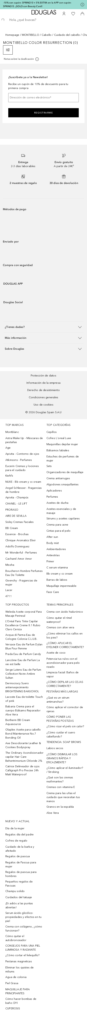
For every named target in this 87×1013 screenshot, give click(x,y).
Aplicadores (54, 490)
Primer (50, 561)
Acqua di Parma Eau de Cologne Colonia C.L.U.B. (21, 637)
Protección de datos (43, 375)
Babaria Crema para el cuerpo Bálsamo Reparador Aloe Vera (23, 710)
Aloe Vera (52, 813)
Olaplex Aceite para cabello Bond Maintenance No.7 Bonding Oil (23, 733)
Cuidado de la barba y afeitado (19, 848)
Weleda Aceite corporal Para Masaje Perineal (23, 613)
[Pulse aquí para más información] (82, 4)
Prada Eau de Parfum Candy (23, 654)
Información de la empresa (43, 382)
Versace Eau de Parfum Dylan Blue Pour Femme (23, 646)
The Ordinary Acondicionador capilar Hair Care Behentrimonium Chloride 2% (24, 756)
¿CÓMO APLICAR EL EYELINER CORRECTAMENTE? (65, 645)
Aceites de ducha (57, 502)
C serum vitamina (57, 567)
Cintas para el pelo (58, 530)
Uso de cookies (43, 404)
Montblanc (12, 432)
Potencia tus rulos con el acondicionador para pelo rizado (63, 663)
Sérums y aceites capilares (63, 518)
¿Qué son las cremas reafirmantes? (59, 779)
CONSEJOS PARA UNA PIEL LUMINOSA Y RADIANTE (22, 947)
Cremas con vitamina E (60, 787)
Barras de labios (56, 579)
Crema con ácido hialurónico (64, 611)
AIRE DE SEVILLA (16, 516)
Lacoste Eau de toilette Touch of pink (24, 699)
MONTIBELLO (30, 35)
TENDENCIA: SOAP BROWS (63, 742)
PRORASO (11, 509)
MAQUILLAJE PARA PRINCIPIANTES (17, 991)
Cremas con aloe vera (60, 627)
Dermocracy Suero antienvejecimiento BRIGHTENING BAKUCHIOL (22, 687)
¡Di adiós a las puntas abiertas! (19, 905)
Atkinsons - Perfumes (18, 460)
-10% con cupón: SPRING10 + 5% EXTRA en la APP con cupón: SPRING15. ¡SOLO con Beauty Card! (37, 4)
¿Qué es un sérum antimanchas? (58, 699)
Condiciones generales (43, 397)
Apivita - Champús (16, 497)
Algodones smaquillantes (62, 484)
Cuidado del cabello (67, 35)
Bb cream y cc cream (59, 573)
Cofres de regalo (16, 840)
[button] (43, 327)
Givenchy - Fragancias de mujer (21, 582)
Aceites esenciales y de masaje (61, 511)
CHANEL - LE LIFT (16, 503)
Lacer (8, 590)
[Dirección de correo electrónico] (43, 97)
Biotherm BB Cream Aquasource (17, 722)
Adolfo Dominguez (17, 546)
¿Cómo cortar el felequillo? (22, 955)
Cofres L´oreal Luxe (58, 438)
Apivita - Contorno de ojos (22, 453)
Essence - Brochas (17, 534)
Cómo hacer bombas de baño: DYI (20, 1001)
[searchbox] (43, 20)
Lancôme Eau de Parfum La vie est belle (22, 662)
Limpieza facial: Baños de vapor (62, 674)
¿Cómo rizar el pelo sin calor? (65, 726)
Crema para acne (57, 524)
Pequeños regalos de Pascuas (19, 883)
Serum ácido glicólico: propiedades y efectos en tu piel (23, 917)
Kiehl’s (9, 475)
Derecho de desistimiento (43, 390)
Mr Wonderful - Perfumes (21, 552)
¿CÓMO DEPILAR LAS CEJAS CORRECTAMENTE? (64, 684)
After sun (52, 537)
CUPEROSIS (12, 1008)
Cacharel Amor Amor (18, 558)
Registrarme (43, 112)
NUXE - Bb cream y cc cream (23, 481)
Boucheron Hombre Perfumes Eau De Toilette (24, 573)
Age (8, 447)
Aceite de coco (56, 652)
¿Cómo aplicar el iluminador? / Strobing (64, 770)
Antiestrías (53, 555)
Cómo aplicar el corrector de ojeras (64, 709)
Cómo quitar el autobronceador (15, 938)
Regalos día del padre (19, 834)
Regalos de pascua (17, 856)
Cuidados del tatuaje (18, 897)
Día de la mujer (14, 828)
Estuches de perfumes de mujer (62, 458)
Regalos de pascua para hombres (20, 874)
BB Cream (11, 528)
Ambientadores (56, 549)
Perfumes (52, 496)
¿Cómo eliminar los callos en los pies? (64, 635)
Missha (9, 564)
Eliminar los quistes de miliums (19, 969)
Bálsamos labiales (57, 450)
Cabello (46, 35)
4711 (8, 596)
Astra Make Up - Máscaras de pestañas (24, 440)
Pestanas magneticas (18, 961)
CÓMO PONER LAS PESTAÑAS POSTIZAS (60, 718)
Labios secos (54, 748)
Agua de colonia (16, 977)
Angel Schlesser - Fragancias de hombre (23, 490)
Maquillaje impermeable (61, 586)
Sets (49, 466)
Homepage (12, 35)
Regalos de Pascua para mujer (20, 864)
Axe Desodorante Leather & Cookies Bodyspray (23, 745)
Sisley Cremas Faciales (19, 522)
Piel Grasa (11, 983)
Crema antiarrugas (58, 478)
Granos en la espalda (60, 806)
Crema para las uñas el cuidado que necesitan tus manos (63, 797)
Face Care (52, 592)
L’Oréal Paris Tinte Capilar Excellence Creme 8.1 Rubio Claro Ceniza (22, 625)
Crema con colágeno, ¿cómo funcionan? (23, 928)
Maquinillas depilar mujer (62, 444)
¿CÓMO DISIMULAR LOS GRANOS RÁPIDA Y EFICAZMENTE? (62, 758)
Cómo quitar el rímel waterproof (59, 620)
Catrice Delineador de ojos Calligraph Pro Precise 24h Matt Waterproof (22, 770)
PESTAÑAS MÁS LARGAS (62, 691)
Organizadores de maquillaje (64, 472)
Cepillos (51, 432)
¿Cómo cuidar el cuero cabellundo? (60, 734)
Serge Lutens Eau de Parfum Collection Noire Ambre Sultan (23, 673)
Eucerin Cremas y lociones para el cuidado (22, 468)
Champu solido (15, 891)
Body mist (52, 543)
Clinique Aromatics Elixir (20, 540)
